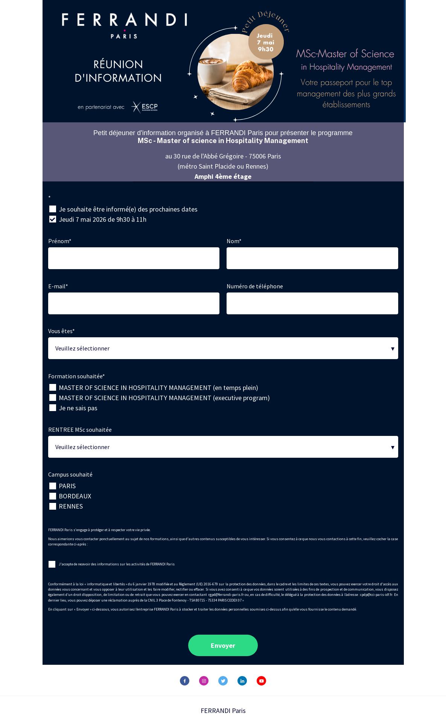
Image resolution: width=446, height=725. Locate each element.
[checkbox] (223, 214)
